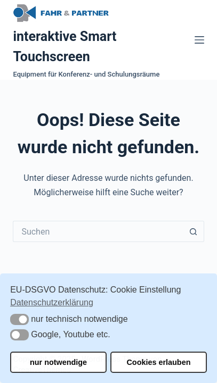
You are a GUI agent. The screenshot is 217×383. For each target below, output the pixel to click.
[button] (19, 319)
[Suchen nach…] (97, 231)
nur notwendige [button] (58, 362)
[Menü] (199, 40)
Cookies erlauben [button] (158, 362)
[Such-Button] (193, 231)
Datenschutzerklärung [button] (51, 302)
